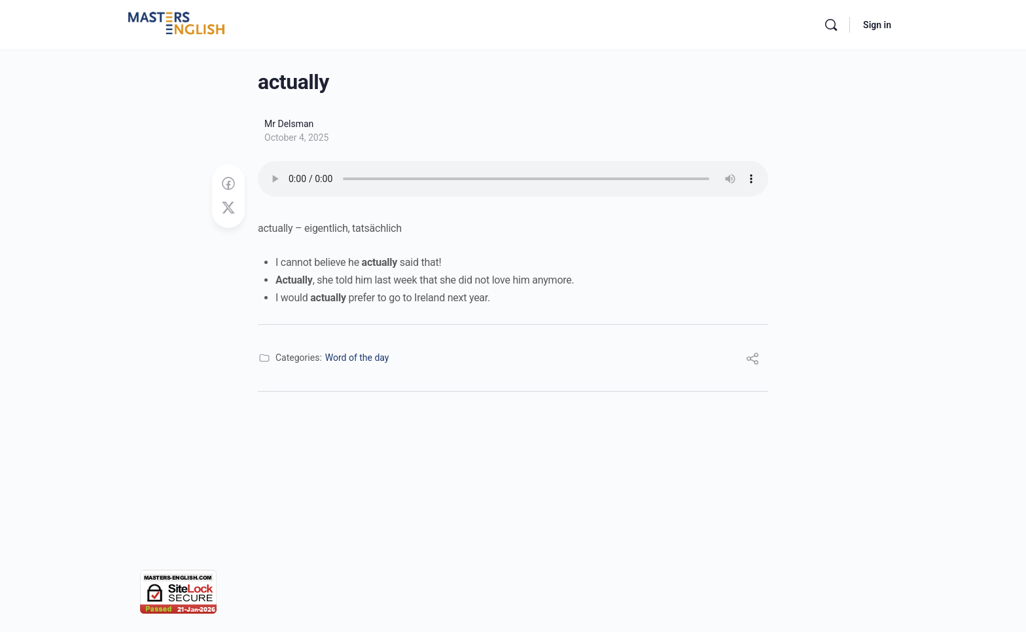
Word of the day (357, 357)
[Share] (752, 360)
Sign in (877, 25)
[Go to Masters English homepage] (176, 23)
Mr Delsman (288, 124)
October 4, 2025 (296, 137)
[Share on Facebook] (228, 184)
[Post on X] (228, 208)
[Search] (831, 25)
